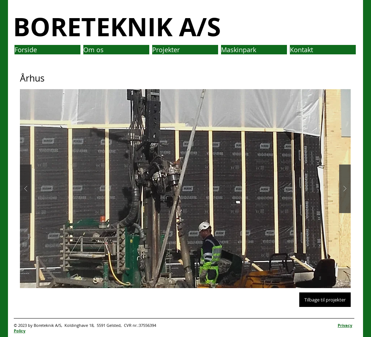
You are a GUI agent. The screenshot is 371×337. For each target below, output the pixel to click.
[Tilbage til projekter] (325, 299)
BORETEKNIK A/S (117, 26)
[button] (185, 188)
